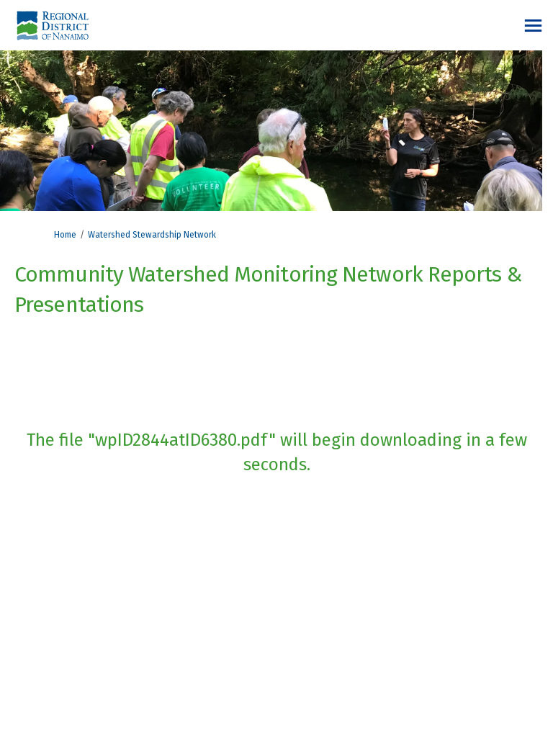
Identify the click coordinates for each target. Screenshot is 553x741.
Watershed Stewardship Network (152, 235)
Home (65, 235)
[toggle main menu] (533, 25)
